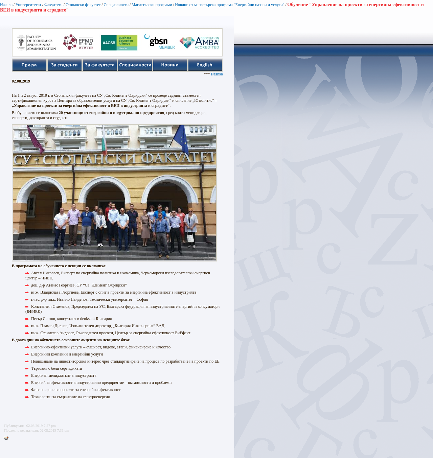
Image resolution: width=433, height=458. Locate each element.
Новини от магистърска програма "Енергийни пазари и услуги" (229, 4)
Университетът (28, 4)
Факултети (53, 4)
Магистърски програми (152, 4)
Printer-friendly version (7, 438)
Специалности (116, 4)
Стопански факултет (83, 4)
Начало (6, 4)
